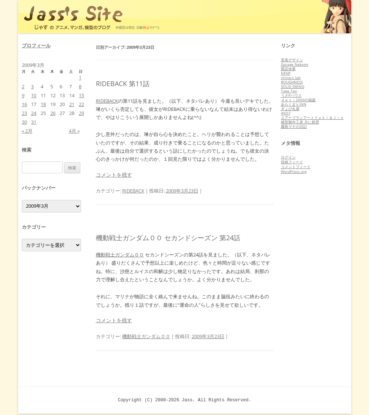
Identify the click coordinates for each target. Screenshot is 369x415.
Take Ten (289, 90)
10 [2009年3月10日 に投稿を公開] (33, 95)
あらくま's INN (293, 104)
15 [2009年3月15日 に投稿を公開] (81, 95)
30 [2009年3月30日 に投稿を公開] (24, 122)
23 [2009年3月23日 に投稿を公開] (24, 113)
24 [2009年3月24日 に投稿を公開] (33, 113)
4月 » (74, 130)
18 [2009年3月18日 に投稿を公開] (43, 104)
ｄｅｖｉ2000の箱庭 (298, 99)
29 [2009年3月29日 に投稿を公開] (81, 113)
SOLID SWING (292, 86)
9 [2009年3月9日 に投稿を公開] (23, 95)
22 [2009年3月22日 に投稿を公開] (81, 104)
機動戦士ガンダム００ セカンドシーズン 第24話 (168, 237)
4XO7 (286, 113)
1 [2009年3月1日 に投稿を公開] (80, 77)
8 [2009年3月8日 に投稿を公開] (80, 86)
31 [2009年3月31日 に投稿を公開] (33, 122)
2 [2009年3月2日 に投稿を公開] (23, 86)
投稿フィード (292, 161)
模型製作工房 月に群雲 (300, 122)
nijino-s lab (291, 77)
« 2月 (27, 130)
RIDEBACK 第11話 (123, 83)
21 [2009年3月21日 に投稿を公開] (71, 104)
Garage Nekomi (294, 64)
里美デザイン (292, 59)
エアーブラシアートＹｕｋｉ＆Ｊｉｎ (312, 117)
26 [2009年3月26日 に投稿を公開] (53, 113)
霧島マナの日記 (294, 126)
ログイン (288, 157)
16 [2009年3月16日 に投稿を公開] (24, 104)
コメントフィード (296, 166)
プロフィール (36, 45)
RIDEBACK (107, 101)
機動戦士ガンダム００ (120, 254)
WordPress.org (293, 171)
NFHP (286, 73)
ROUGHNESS (292, 82)
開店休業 (288, 68)
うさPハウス (291, 95)
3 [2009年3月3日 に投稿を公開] (32, 86)
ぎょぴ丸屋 (290, 108)
